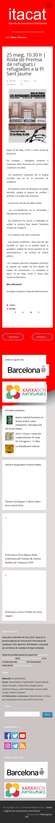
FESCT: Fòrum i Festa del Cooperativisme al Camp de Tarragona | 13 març (28, 437)
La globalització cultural (27, 446)
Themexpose (46, 814)
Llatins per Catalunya (23, 665)
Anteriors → (42, 337)
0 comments (11, 84)
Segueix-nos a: (11, 727)
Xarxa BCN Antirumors (31, 658)
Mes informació (14, 284)
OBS (14, 81)
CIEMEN (22, 662)
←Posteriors (13, 337)
